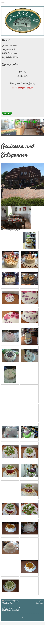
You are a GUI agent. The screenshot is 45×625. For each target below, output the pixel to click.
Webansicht (39, 603)
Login (41, 601)
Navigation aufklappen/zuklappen (22, 3)
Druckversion (7, 601)
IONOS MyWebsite (8, 610)
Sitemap (16, 601)
